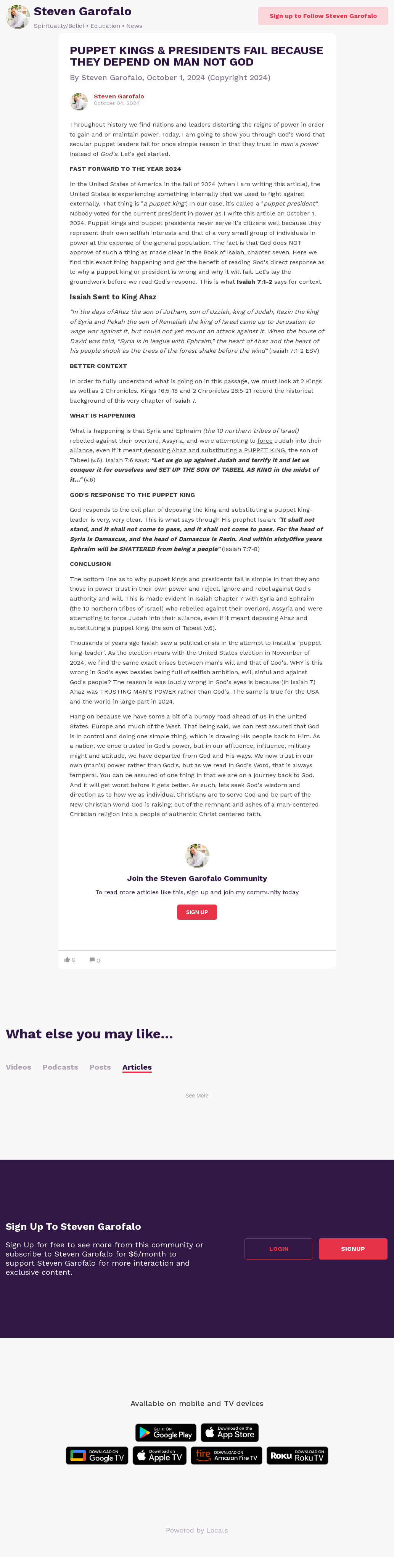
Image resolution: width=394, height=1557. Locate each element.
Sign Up (197, 912)
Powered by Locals (197, 1530)
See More (197, 1096)
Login (279, 1248)
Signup (354, 1248)
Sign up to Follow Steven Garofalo (323, 15)
